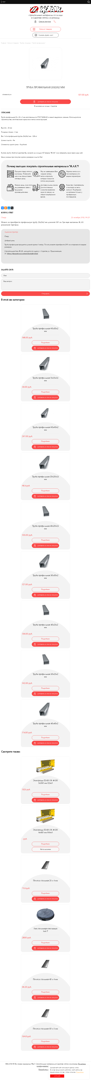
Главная (3, 43)
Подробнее (80, 1072)
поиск (89, 2)
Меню (5, 2)
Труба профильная (38, 43)
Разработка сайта (45, 1069)
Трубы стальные (25, 43)
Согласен (57, 1076)
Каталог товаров (13, 43)
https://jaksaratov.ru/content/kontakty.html (22, 254)
